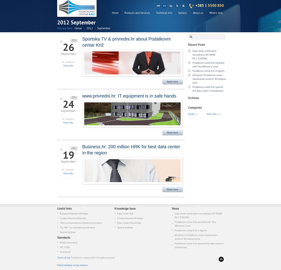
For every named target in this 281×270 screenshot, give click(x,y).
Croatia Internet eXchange (73, 218)
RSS (177, 6)
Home (115, 13)
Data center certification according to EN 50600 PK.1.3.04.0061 (204, 54)
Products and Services (137, 13)
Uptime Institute (68, 232)
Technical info (164, 13)
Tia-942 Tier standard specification (77, 227)
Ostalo (191, 114)
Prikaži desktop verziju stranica (72, 265)
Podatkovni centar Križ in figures (208, 70)
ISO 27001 (65, 247)
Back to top (221, 259)
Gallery (182, 13)
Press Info (68, 65)
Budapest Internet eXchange (74, 213)
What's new (216, 13)
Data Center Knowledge (129, 222)
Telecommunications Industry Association (81, 222)
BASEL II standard (68, 242)
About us (198, 13)
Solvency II (65, 252)
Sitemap (183, 6)
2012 (89, 28)
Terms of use (63, 257)
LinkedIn (171, 6)
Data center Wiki (125, 213)
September (103, 28)
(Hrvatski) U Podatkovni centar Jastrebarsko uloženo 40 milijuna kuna (209, 79)
